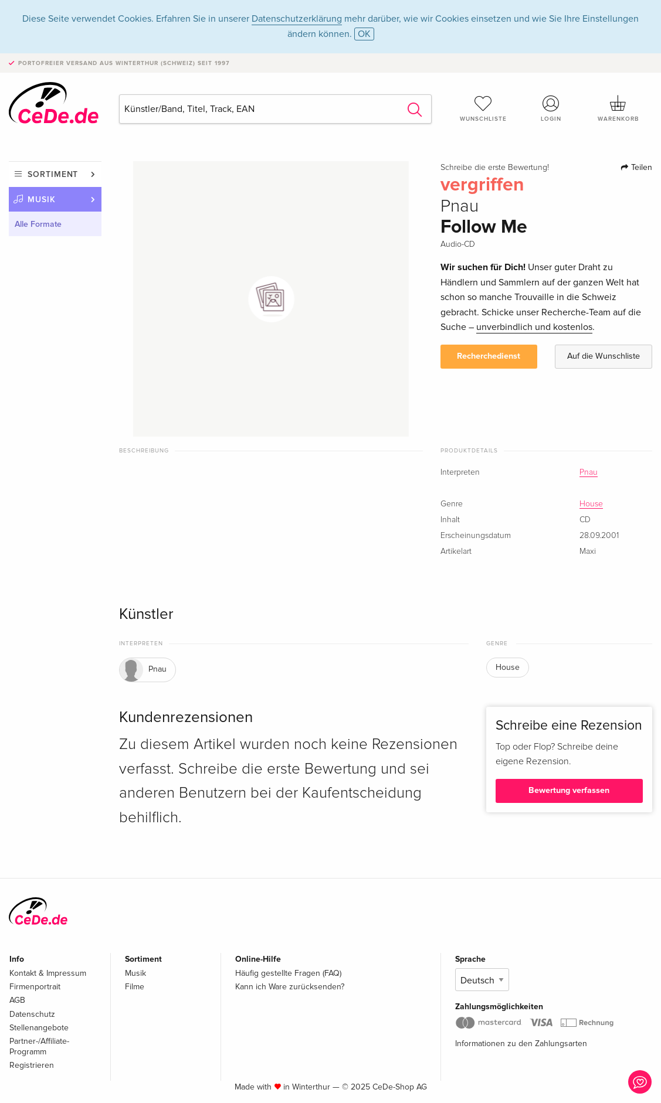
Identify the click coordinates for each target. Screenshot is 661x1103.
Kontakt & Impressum (47, 973)
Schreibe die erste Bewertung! (494, 168)
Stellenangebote (39, 1028)
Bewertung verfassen (568, 790)
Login (551, 108)
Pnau (588, 472)
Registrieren (31, 1065)
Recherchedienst (488, 356)
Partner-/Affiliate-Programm (39, 1046)
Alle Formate (38, 224)
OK (364, 34)
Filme (134, 987)
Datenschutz (32, 1014)
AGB (17, 1000)
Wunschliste (483, 108)
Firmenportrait (34, 987)
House (591, 504)
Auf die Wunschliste (603, 356)
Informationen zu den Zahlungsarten (521, 1043)
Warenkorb (618, 108)
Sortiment (53, 174)
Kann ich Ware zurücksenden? (289, 987)
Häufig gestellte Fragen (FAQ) (288, 973)
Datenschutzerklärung (297, 19)
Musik (42, 200)
